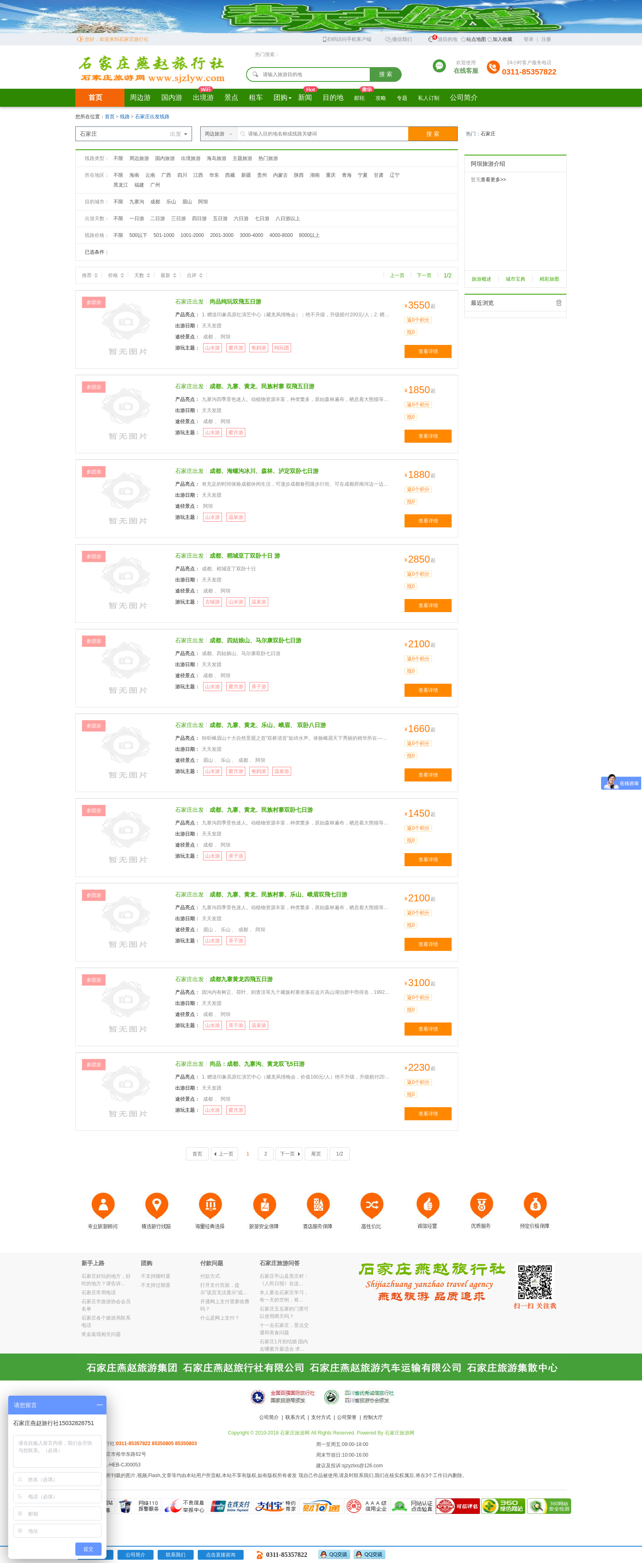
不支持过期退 (155, 1285)
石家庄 (488, 134)
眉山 (187, 202)
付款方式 (210, 1276)
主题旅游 (242, 158)
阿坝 (203, 202)
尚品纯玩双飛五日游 (235, 301)
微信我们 (398, 39)
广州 (155, 185)
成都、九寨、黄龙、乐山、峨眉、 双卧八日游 (268, 725)
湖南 (315, 175)
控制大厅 (373, 1417)
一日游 (136, 218)
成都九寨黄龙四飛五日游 (241, 979)
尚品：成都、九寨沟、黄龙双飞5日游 (257, 1064)
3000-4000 (251, 235)
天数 (142, 275)
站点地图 (476, 39)
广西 (166, 175)
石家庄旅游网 (399, 1433)
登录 (528, 39)
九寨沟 (136, 202)
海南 (134, 175)
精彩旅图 (549, 279)
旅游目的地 (442, 38)
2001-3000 (221, 235)
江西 (198, 175)
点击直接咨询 (220, 1555)
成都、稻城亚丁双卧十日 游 (245, 555)
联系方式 (295, 1417)
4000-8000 (281, 235)
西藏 (230, 175)
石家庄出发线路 (152, 116)
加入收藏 (502, 39)
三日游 (178, 218)
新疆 (246, 175)
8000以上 (309, 235)
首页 (95, 97)
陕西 (299, 175)
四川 (182, 175)
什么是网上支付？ (220, 1318)
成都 (155, 202)
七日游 (262, 218)
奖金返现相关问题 (101, 1334)
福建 (139, 185)
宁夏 (363, 175)
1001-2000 (192, 235)
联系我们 (175, 1555)
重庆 (331, 175)
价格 (116, 275)
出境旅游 (191, 158)
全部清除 (559, 303)
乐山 (171, 202)
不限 (118, 158)
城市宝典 (515, 279)
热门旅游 (268, 158)
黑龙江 (120, 185)
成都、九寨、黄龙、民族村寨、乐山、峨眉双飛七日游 (278, 894)
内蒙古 (280, 175)
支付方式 (321, 1417)
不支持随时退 (155, 1276)
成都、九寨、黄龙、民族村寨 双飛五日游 (262, 386)
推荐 (90, 275)
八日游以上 (288, 218)
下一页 (424, 275)
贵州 (262, 175)
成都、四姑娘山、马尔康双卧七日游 (255, 640)
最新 (168, 275)
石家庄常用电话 (98, 1292)
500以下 (138, 235)
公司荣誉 (347, 1417)
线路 (125, 116)
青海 (347, 175)
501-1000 (164, 235)
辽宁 (395, 175)
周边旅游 (139, 158)
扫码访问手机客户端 (346, 39)
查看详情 (428, 351)
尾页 (316, 1154)
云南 (150, 175)
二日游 (157, 218)
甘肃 (379, 175)
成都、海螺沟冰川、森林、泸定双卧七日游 (264, 471)
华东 (214, 175)
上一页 (397, 275)
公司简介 (269, 1417)
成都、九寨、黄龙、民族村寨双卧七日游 (261, 809)
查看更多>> (493, 179)
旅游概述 (481, 279)
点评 (195, 275)
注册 (546, 39)
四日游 (199, 218)
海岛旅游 (216, 158)
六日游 (241, 218)
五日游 (220, 218)
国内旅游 (165, 158)
